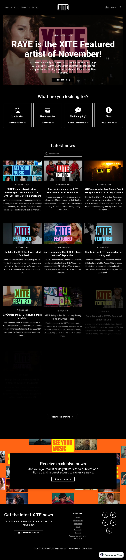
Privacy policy (74, 548)
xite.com (77, 539)
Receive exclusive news (78, 536)
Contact (35, 7)
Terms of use (87, 548)
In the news (78, 524)
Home (78, 518)
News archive (78, 521)
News (7, 7)
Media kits (25, 7)
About (16, 7)
